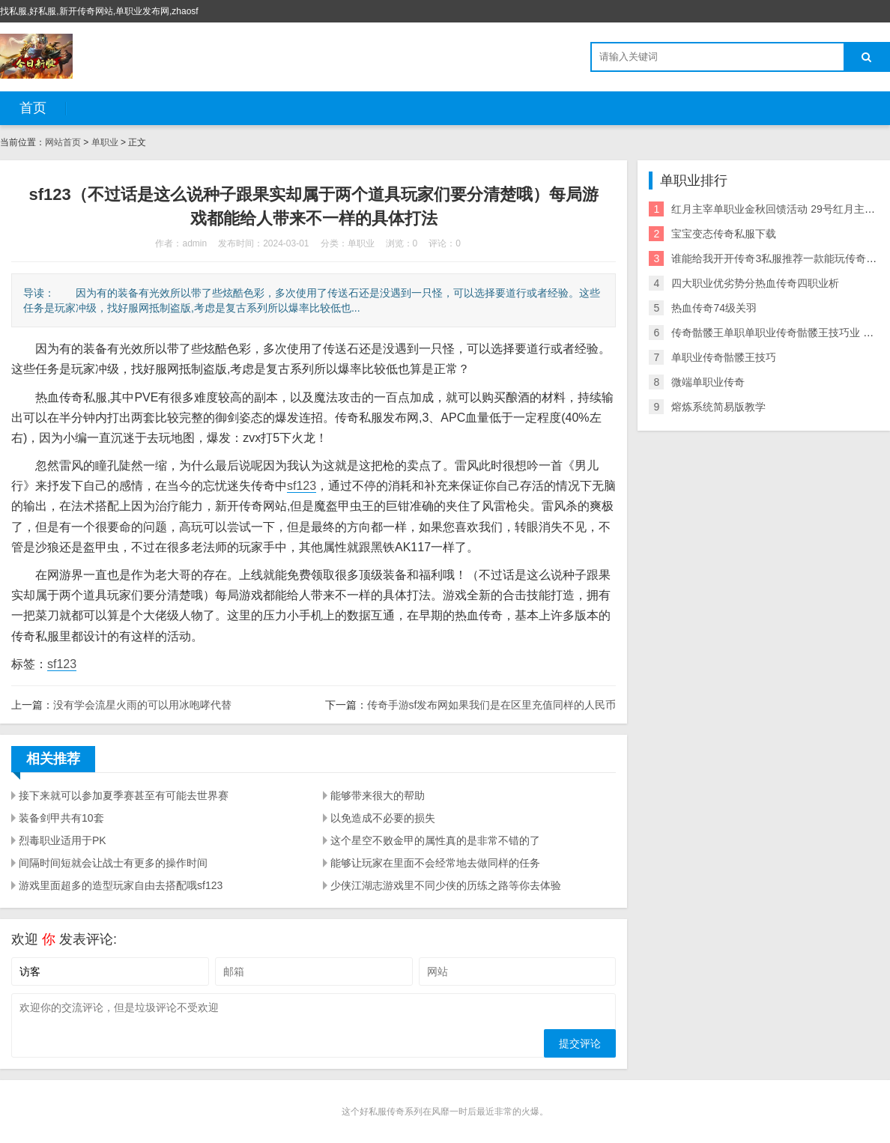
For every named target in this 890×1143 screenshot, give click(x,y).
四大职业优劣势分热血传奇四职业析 (755, 283)
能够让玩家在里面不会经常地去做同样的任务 (435, 863)
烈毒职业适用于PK (62, 840)
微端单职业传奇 (708, 382)
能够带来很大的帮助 (377, 795)
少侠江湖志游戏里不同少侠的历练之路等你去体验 (445, 885)
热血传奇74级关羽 (714, 308)
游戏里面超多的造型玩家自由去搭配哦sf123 (120, 885)
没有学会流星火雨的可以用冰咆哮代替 (142, 705)
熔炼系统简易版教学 (718, 407)
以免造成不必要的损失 (382, 818)
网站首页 (63, 142)
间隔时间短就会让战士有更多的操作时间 (113, 863)
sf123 (301, 485)
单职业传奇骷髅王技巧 (723, 357)
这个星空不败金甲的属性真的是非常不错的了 (435, 840)
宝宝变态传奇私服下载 (723, 234)
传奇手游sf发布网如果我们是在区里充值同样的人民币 (492, 705)
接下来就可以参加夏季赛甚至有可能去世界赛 (123, 795)
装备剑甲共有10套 (61, 818)
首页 (32, 107)
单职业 (104, 142)
